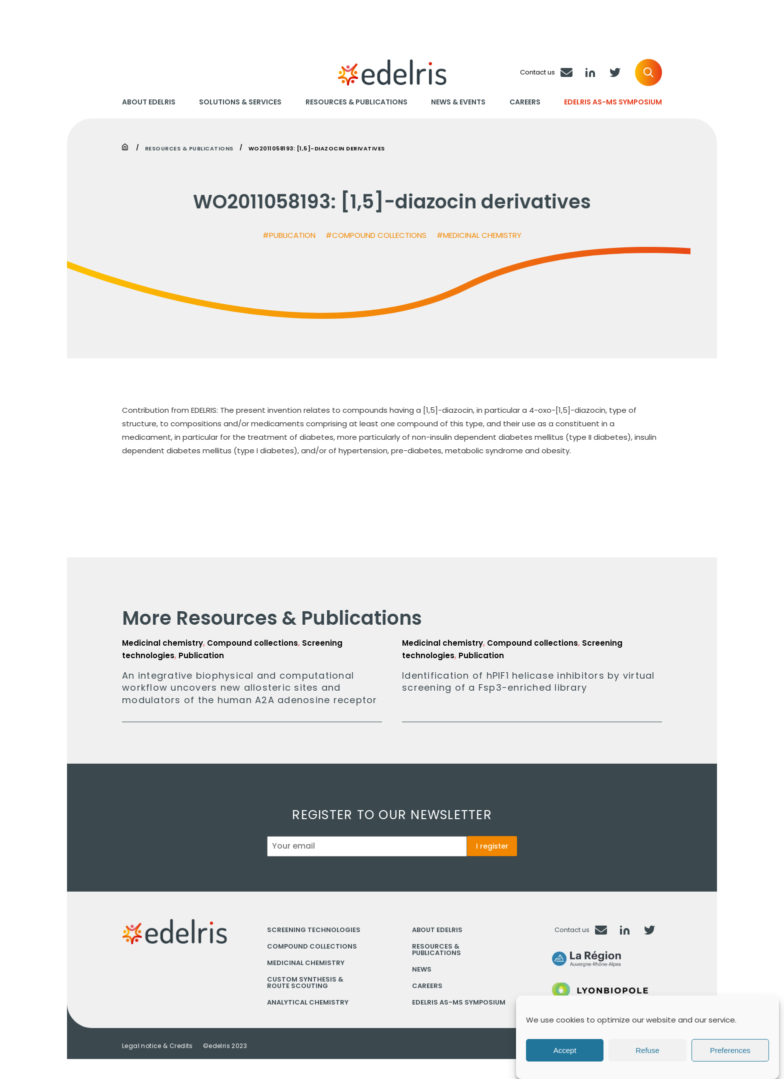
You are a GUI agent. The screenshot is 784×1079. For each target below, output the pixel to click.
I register (492, 846)
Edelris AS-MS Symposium (613, 102)
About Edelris (149, 102)
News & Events (458, 102)
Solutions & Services (240, 102)
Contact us (572, 930)
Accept (565, 1050)
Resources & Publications (357, 102)
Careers (525, 102)
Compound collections (312, 946)
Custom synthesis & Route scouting (305, 982)
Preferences (730, 1050)
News (422, 969)
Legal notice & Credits (157, 1046)
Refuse (648, 1050)
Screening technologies (313, 930)
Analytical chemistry (307, 1002)
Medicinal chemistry (305, 963)
